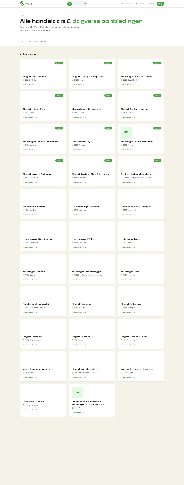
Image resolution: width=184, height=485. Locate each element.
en (85, 4)
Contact (150, 4)
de (80, 4)
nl (70, 4)
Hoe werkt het (128, 4)
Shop (160, 4)
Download (140, 4)
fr (75, 4)
